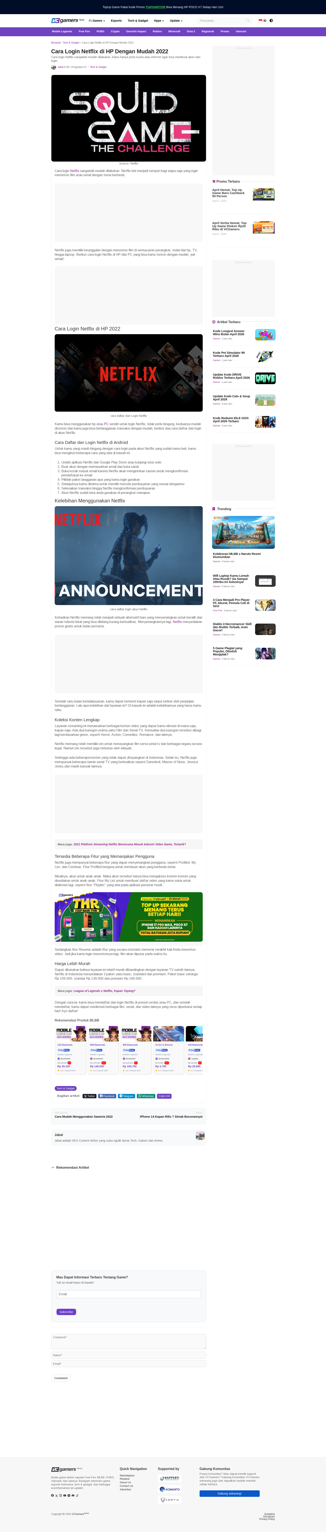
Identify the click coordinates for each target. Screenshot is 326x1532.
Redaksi (125, 1478)
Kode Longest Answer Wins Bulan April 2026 (228, 332)
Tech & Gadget (138, 20)
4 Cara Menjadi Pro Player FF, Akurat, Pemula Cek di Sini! (231, 603)
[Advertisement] (129, 213)
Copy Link (164, 1096)
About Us (125, 1482)
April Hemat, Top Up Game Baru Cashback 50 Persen (228, 193)
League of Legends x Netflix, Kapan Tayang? (104, 991)
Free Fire (217, 610)
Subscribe (66, 1312)
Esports (116, 20)
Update (175, 20)
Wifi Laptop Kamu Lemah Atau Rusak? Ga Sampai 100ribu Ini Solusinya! (231, 578)
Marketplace (127, 1475)
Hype (157, 20)
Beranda (56, 42)
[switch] (271, 21)
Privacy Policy (267, 1519)
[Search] (225, 21)
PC (106, 424)
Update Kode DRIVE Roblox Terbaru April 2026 (231, 376)
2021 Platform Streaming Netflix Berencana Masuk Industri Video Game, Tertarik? (130, 844)
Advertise (125, 1489)
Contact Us (126, 1485)
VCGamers (80, 1514)
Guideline (269, 1514)
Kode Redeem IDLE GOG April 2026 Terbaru (231, 419)
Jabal (61, 67)
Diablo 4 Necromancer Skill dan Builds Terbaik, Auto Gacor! (232, 627)
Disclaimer (269, 1516)
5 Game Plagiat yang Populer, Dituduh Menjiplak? (227, 651)
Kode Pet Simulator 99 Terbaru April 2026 (229, 354)
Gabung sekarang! (230, 1493)
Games (95, 20)
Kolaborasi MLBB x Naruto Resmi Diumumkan (237, 555)
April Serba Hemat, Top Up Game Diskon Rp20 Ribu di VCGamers (229, 226)
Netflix (74, 171)
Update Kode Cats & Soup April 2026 (231, 398)
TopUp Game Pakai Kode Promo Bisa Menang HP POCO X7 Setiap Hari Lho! (163, 7)
